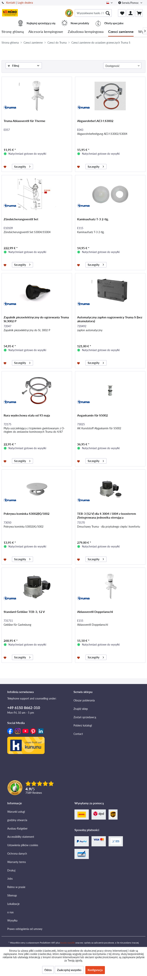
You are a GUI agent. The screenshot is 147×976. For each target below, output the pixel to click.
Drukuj (11, 870)
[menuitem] (93, 13)
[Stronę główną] (13, 32)
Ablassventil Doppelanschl (95, 611)
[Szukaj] (108, 13)
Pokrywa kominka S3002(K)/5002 (26, 513)
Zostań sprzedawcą (85, 717)
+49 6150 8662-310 (23, 707)
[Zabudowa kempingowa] (86, 32)
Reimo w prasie (16, 887)
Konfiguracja (95, 970)
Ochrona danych (17, 853)
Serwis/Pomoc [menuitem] (129, 2)
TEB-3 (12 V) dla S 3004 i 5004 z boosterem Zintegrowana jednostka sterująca (106, 515)
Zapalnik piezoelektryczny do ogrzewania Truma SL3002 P (36, 319)
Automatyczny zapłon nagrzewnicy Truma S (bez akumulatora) (109, 319)
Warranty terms (16, 862)
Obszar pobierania (84, 700)
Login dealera (25, 2)
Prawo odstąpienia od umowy (24, 928)
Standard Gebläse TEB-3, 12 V (24, 611)
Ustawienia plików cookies (22, 845)
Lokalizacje (13, 903)
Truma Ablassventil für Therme (24, 121)
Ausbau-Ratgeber (17, 828)
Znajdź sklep (81, 708)
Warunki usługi (16, 811)
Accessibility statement (20, 836)
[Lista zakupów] (122, 13)
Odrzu (48, 970)
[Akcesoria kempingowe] (45, 32)
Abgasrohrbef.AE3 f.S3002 (95, 121)
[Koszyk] (139, 13)
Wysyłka (12, 920)
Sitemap (12, 895)
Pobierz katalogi (83, 725)
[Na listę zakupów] (5, 166)
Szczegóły (22, 166)
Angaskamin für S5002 (92, 415)
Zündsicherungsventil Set (21, 219)
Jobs (10, 878)
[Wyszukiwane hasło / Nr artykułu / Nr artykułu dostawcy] (93, 13)
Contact (78, 733)
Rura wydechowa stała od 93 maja (27, 415)
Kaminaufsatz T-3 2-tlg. (93, 219)
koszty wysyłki (67, 942)
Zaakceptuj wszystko (69, 970)
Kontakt (10, 2)
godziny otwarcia (17, 820)
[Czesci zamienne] (121, 32)
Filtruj (13, 65)
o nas (10, 912)
